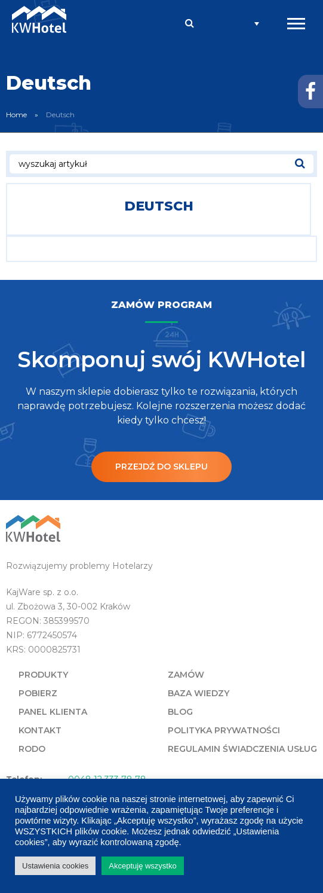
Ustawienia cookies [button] (55, 865)
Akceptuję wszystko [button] (142, 865)
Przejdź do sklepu (161, 466)
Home (16, 114)
